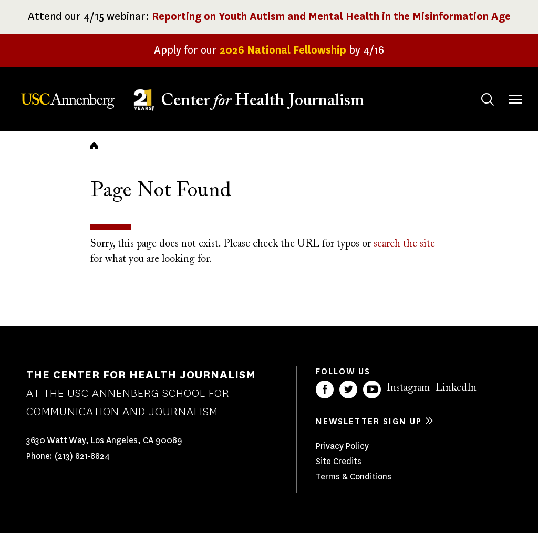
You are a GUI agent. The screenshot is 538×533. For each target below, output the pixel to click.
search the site (404, 244)
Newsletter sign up (369, 421)
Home (94, 145)
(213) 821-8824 (82, 456)
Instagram (408, 388)
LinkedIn (456, 388)
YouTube (372, 389)
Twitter (348, 389)
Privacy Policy (342, 446)
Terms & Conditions (353, 476)
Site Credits (338, 461)
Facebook (325, 389)
